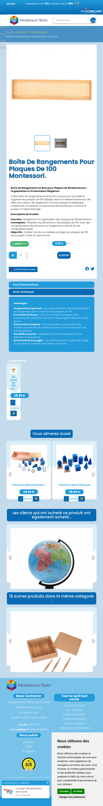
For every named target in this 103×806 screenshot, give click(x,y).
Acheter (64, 255)
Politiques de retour (74, 714)
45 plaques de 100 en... (13, 383)
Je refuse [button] (77, 791)
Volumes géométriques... (29, 484)
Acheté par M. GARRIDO (16, 783)
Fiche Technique (23, 292)
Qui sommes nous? (74, 705)
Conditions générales (74, 719)
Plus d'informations (25, 284)
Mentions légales (74, 723)
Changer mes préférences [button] (72, 797)
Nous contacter (74, 710)
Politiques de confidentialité (74, 728)
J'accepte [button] (64, 791)
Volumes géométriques (74, 484)
